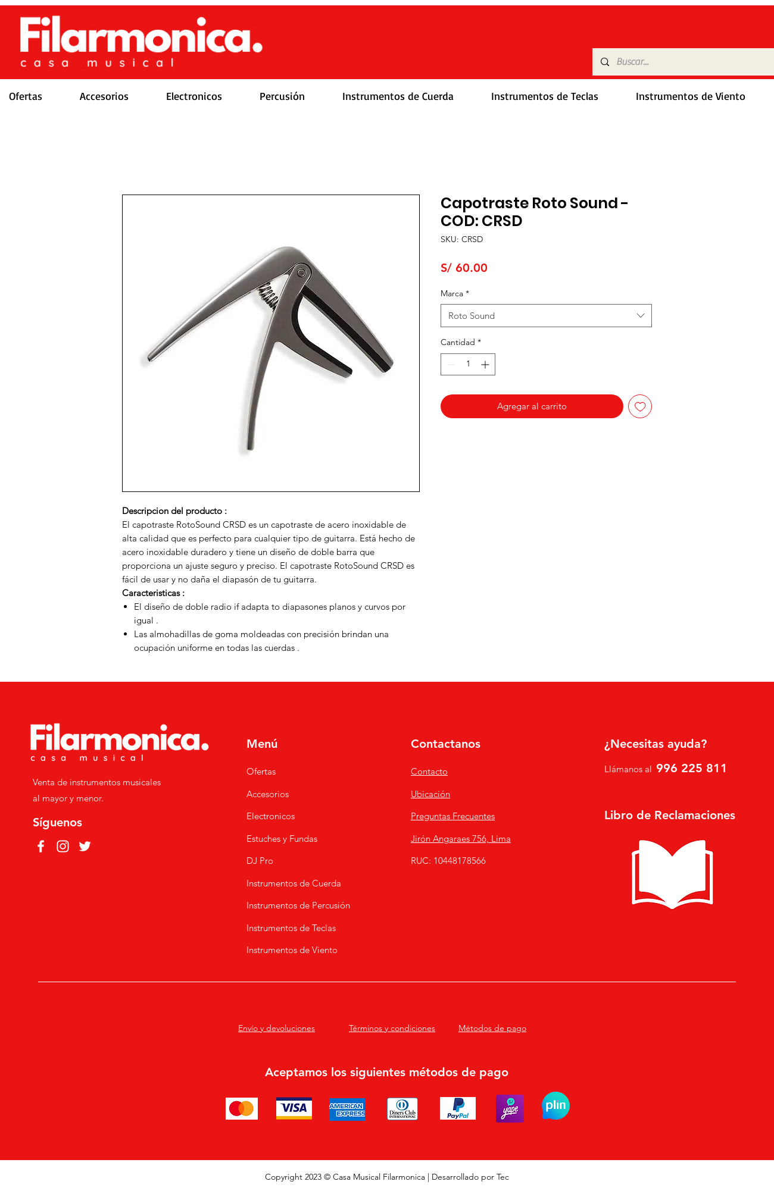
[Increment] (486, 364)
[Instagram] (63, 846)
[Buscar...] (682, 62)
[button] (114, 96)
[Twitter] (85, 846)
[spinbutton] (468, 364)
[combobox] (546, 315)
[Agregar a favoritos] (640, 406)
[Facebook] (41, 846)
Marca (455, 293)
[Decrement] (449, 364)
